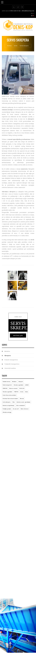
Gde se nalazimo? (20, 405)
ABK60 (26, 385)
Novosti (22, 398)
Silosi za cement (13, 388)
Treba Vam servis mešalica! (9, 395)
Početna (9, 45)
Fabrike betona (6, 381)
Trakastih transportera (11, 364)
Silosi (26, 391)
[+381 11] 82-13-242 (15, 11)
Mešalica (7, 351)
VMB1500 (5, 388)
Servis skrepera (6, 402)
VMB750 (16, 391)
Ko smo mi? (16, 409)
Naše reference (25, 409)
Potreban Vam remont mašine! (10, 398)
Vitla (13, 402)
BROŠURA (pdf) (18, 335)
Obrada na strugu (7, 412)
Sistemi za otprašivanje (8, 405)
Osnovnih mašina (10, 368)
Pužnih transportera (11, 360)
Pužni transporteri (7, 385)
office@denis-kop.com (28, 11)
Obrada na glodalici (18, 385)
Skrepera (7, 355)
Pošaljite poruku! (7, 409)
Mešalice (14, 381)
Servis (15, 45)
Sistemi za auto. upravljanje (23, 402)
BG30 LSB (21, 388)
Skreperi (20, 381)
